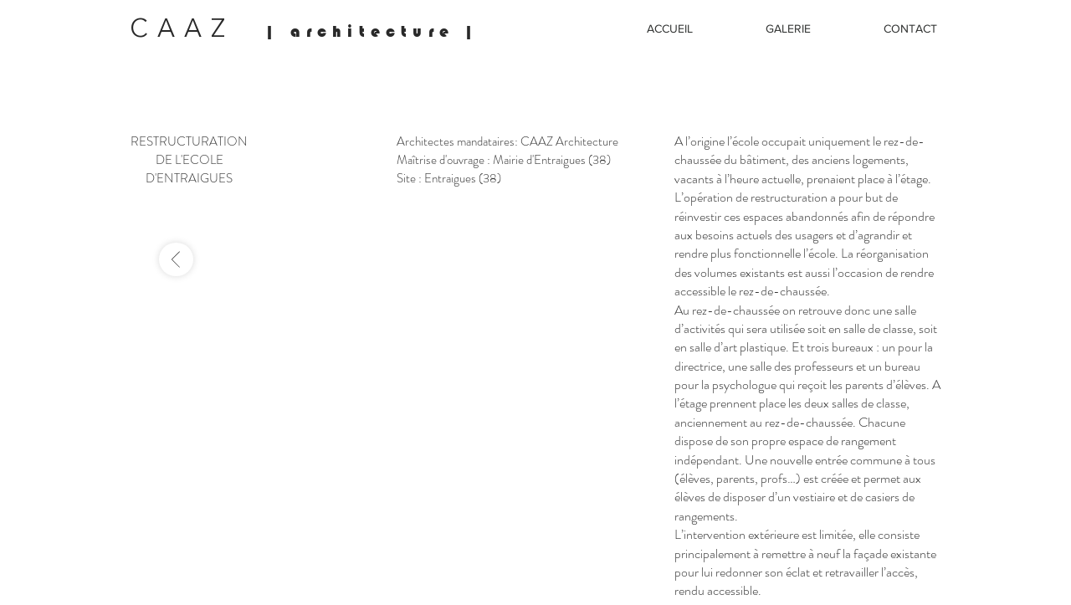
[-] (176, 259)
